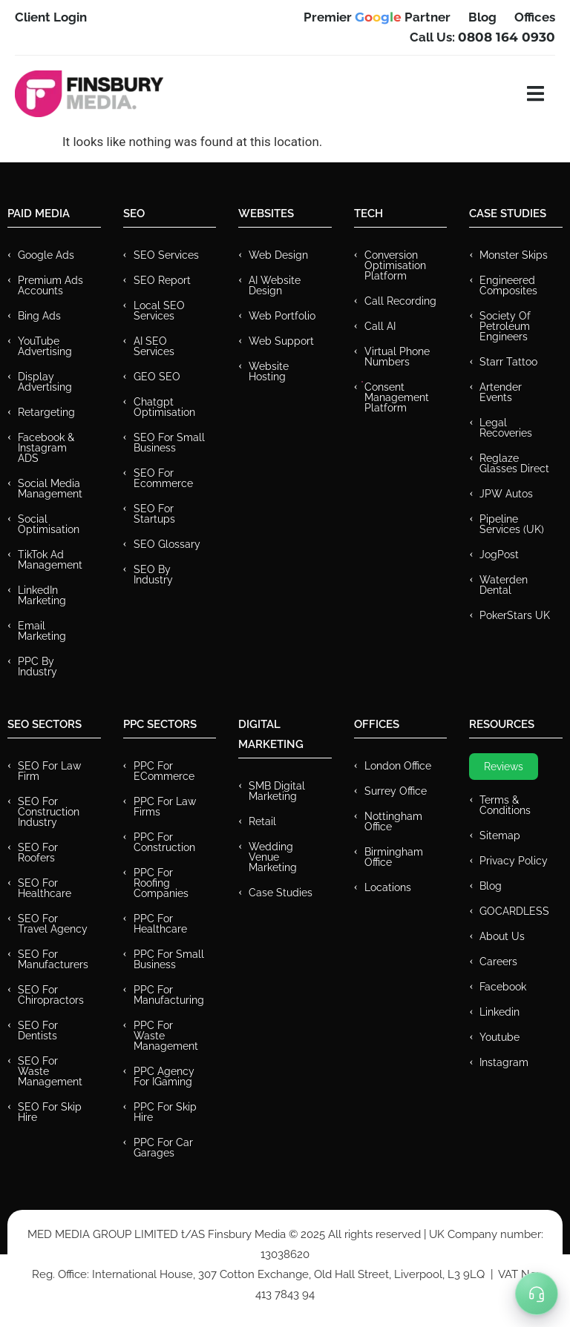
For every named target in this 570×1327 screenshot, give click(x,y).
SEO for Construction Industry (48, 811)
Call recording (400, 301)
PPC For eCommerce (164, 771)
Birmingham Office (393, 857)
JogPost (499, 554)
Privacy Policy (513, 861)
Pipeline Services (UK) (511, 524)
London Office (397, 766)
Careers (498, 961)
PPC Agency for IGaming (164, 1076)
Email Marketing (42, 631)
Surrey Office (395, 791)
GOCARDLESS (514, 911)
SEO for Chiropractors (51, 995)
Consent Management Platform (396, 397)
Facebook (502, 987)
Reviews (503, 766)
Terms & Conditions (505, 805)
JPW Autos (506, 494)
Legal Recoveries (505, 428)
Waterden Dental (503, 585)
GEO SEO (157, 377)
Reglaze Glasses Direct (514, 463)
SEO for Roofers (38, 852)
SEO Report (162, 280)
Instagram (503, 1062)
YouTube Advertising (45, 346)
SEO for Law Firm (49, 771)
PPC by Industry (37, 666)
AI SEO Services (154, 346)
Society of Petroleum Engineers (505, 326)
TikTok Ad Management (50, 560)
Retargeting (46, 412)
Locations (387, 887)
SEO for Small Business (169, 442)
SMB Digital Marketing (277, 791)
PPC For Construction (164, 842)
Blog (490, 886)
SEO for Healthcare (44, 888)
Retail (262, 821)
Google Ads (46, 255)
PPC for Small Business (169, 959)
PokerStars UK (514, 615)
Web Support (281, 341)
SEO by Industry (153, 574)
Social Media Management (50, 488)
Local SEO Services (159, 311)
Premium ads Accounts (50, 285)
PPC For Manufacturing (169, 995)
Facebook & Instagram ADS (46, 447)
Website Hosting (269, 371)
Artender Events (500, 392)
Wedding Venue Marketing (273, 857)
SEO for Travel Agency (53, 924)
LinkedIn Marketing (42, 595)
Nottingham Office (393, 821)
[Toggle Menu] (536, 1293)
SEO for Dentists (38, 1030)
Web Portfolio (282, 316)
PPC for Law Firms (165, 806)
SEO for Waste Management (50, 1071)
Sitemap (499, 835)
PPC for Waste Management (166, 1035)
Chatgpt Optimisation (164, 407)
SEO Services (166, 255)
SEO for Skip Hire (50, 1112)
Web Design (278, 255)
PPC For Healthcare (160, 924)
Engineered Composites (508, 285)
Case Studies (280, 893)
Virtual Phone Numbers (397, 356)
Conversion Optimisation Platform (395, 265)
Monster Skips (513, 255)
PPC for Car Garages (163, 1147)
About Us (502, 936)
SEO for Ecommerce (163, 478)
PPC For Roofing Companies (161, 883)
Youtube (499, 1037)
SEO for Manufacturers (53, 959)
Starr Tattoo (508, 362)
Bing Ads (39, 316)
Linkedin (499, 1012)
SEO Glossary (167, 544)
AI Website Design (275, 285)
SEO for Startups (154, 514)
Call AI (380, 326)
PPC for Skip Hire (165, 1112)
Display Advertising (45, 382)
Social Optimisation (48, 524)
